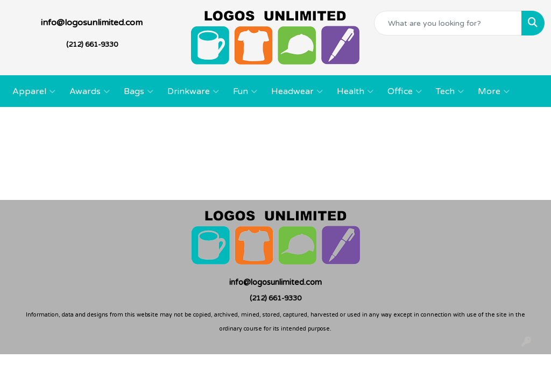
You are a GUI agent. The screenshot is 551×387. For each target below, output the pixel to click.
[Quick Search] (448, 23)
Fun (245, 91)
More (494, 91)
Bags (138, 91)
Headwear (297, 91)
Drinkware (193, 91)
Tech (450, 91)
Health (355, 91)
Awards (89, 91)
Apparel (33, 91)
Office (404, 91)
